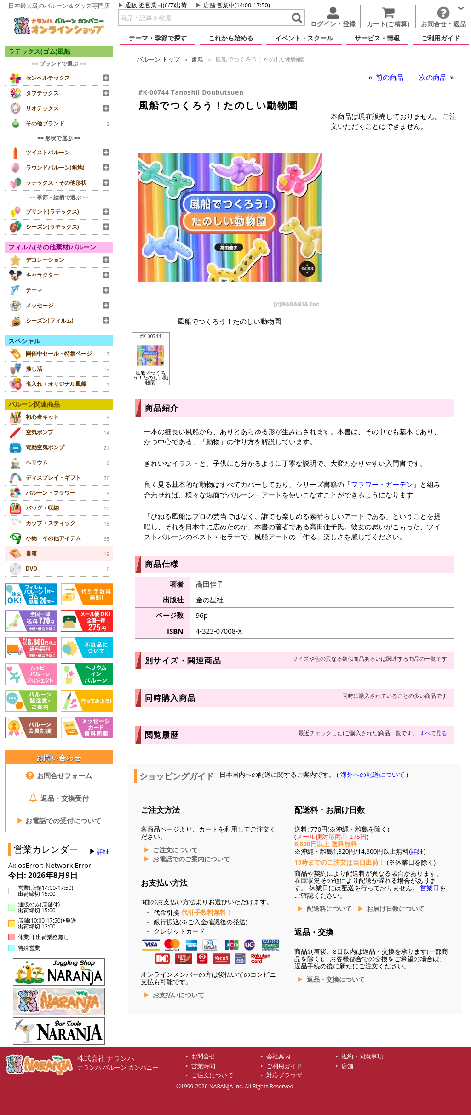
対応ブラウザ (284, 1075)
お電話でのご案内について (191, 859)
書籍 (197, 59)
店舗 (209, 5)
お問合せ (203, 1056)
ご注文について (175, 850)
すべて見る (433, 733)
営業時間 (203, 1066)
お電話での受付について (59, 820)
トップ (158, 59)
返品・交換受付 (59, 798)
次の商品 (433, 77)
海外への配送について (372, 774)
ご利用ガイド (284, 1066)
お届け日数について (396, 909)
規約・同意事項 (362, 1056)
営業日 (429, 888)
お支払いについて (178, 995)
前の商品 (390, 77)
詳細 (103, 851)
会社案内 (278, 1056)
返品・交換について (336, 979)
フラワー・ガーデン (382, 484)
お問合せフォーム (59, 775)
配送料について (329, 909)
